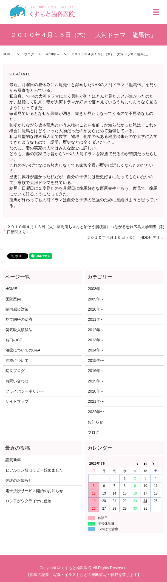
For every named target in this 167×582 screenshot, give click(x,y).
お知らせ (95, 422)
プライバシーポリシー (24, 391)
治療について (17, 360)
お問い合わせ (17, 381)
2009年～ (96, 299)
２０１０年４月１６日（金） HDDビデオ (123, 237)
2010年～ (53, 54)
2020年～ (96, 391)
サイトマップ (17, 401)
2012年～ (96, 330)
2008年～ (96, 288)
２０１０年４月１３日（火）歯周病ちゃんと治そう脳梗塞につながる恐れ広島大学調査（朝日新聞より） (85, 229)
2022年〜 (96, 412)
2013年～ (96, 340)
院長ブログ (15, 370)
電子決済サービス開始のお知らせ (34, 491)
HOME (8, 54)
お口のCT (13, 340)
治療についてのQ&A (23, 350)
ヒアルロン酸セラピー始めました (34, 470)
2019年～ (96, 381)
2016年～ (96, 370)
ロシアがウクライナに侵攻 (28, 501)
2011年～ (96, 319)
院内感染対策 (17, 309)
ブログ (29, 54)
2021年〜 (96, 401)
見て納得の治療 (18, 319)
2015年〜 (96, 360)
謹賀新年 (13, 460)
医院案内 (13, 299)
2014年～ (96, 350)
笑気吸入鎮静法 (18, 330)
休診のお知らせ (18, 480)
